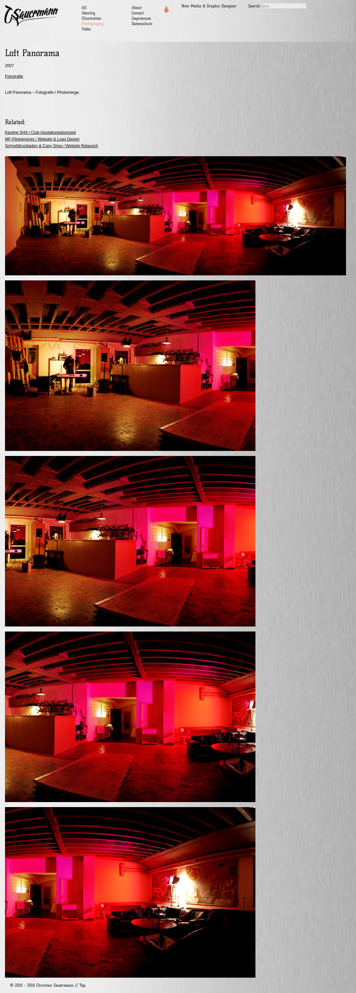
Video (86, 28)
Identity (88, 12)
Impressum (141, 18)
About (137, 7)
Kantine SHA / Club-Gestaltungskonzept (40, 132)
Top (82, 985)
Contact (138, 12)
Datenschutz (142, 23)
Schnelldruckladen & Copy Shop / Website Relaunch (51, 146)
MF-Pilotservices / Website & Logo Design (42, 139)
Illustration (91, 18)
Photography (93, 23)
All (84, 7)
